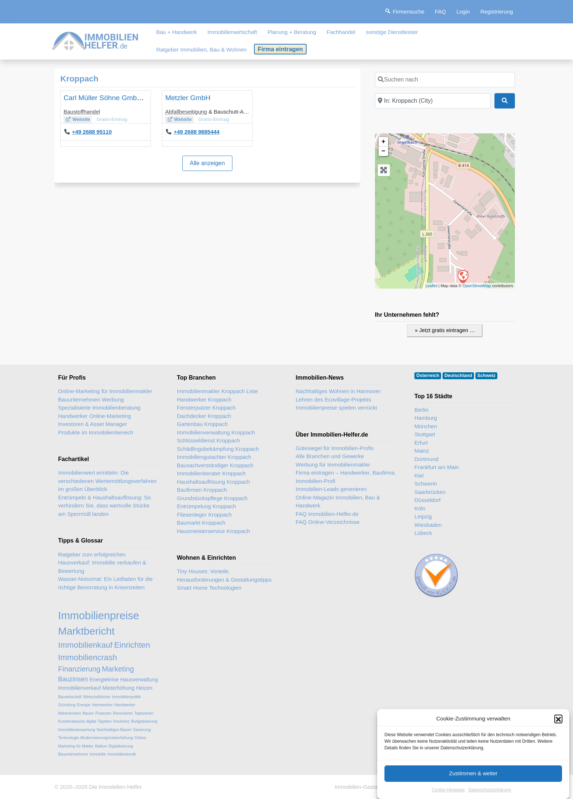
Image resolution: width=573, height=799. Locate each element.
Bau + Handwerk (176, 32)
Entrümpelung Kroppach (206, 506)
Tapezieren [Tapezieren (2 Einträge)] (143, 713)
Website (81, 119)
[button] (558, 752)
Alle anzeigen (207, 163)
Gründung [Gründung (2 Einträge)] (66, 705)
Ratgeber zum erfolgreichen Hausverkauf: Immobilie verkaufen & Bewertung (102, 562)
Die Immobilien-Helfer (115, 787)
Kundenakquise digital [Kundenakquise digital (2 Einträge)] (77, 721)
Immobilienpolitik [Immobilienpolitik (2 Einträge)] (126, 697)
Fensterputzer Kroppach (206, 407)
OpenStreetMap (477, 286)
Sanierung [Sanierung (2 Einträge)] (142, 729)
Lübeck (423, 533)
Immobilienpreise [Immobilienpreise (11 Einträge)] (98, 615)
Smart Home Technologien (209, 588)
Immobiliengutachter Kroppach (214, 457)
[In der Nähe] (433, 101)
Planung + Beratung (291, 32)
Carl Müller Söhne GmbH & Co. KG (119, 98)
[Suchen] (504, 101)
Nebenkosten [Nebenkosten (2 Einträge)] (69, 713)
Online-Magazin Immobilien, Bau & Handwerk (338, 501)
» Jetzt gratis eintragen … (445, 330)
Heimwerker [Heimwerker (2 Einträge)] (102, 705)
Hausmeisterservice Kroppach (213, 531)
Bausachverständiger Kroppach (215, 465)
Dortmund (426, 459)
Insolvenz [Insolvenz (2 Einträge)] (121, 721)
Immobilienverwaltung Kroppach (216, 432)
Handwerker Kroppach (204, 399)
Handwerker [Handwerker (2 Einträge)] (124, 705)
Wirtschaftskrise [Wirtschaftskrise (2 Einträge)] (96, 697)
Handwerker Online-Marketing (94, 416)
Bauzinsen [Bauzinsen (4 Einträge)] (73, 679)
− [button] (384, 151)
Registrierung (496, 11)
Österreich (427, 375)
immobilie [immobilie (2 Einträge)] (98, 754)
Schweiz (486, 375)
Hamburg (425, 418)
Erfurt (421, 443)
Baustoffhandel (82, 112)
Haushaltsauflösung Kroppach (213, 482)
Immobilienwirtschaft (232, 32)
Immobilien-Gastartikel (362, 787)
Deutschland (458, 375)
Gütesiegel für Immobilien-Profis (334, 448)
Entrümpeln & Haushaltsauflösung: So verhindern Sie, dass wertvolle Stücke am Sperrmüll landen (104, 505)
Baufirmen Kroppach (202, 490)
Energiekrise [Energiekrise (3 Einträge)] (104, 679)
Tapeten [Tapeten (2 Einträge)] (104, 721)
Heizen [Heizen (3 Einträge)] (144, 688)
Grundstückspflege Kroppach (212, 498)
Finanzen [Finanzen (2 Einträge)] (103, 713)
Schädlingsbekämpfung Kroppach (218, 449)
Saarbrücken (429, 492)
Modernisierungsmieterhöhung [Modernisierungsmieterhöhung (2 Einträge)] (106, 737)
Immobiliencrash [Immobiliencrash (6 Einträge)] (87, 657)
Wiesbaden (428, 525)
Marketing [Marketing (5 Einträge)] (118, 669)
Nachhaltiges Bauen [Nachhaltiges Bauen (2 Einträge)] (113, 729)
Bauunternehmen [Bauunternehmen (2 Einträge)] (73, 754)
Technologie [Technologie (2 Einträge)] (68, 737)
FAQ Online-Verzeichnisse (328, 522)
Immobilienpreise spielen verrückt (336, 407)
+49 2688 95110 (92, 132)
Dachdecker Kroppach (204, 416)
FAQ (440, 11)
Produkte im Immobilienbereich (95, 432)
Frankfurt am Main (436, 467)
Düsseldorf (427, 500)
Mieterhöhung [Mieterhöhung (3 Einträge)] (118, 688)
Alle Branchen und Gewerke (330, 456)
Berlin (421, 410)
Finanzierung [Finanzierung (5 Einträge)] (79, 669)
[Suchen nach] (445, 79)
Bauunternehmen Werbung (91, 399)
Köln (419, 508)
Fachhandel (341, 32)
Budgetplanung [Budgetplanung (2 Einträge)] (144, 721)
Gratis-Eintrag (111, 119)
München (425, 426)
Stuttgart (424, 434)
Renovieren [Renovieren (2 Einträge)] (123, 713)
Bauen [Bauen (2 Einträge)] (88, 713)
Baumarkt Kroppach (201, 523)
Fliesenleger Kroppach (204, 514)
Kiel (419, 475)
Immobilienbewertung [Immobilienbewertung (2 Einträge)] (76, 729)
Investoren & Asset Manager (92, 424)
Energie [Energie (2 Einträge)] (84, 705)
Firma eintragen (280, 49)
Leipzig (423, 516)
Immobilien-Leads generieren (331, 489)
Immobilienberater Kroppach (211, 473)
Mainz (421, 451)
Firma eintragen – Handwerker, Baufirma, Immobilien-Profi (346, 476)
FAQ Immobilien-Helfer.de (327, 514)
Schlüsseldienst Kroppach (208, 440)
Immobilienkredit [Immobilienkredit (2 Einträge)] (121, 754)
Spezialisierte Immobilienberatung (99, 407)
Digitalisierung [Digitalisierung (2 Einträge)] (121, 746)
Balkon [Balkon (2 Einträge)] (101, 746)
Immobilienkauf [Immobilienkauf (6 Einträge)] (85, 645)
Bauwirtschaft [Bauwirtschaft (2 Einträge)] (69, 697)
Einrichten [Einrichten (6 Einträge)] (132, 645)
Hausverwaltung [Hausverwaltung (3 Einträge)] (139, 679)
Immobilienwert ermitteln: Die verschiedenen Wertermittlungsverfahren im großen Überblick (107, 480)
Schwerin (425, 483)
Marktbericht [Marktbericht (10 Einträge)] (86, 631)
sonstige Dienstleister (392, 32)
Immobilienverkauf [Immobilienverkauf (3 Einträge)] (79, 688)
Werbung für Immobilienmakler (333, 464)
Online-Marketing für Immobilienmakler (105, 391)
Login (463, 11)
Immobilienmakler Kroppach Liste (217, 391)
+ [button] (384, 141)
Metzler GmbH (187, 98)
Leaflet (431, 286)
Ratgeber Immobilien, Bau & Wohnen (201, 49)
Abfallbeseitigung (186, 112)
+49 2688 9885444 (197, 132)
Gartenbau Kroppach (202, 424)
